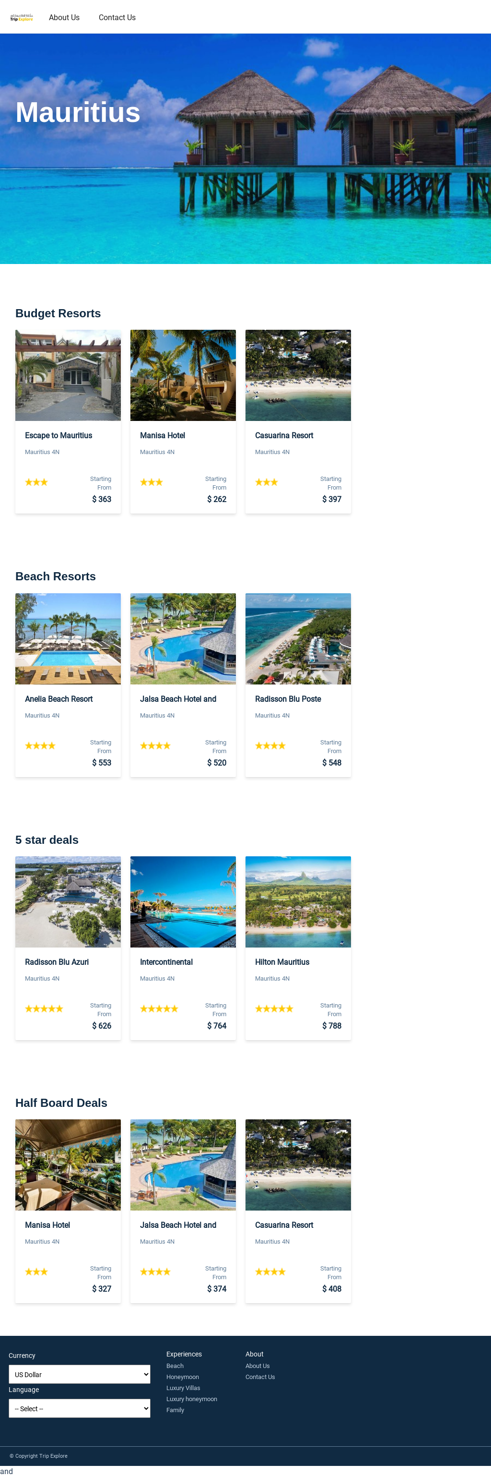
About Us (64, 17)
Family (175, 1409)
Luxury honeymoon (191, 1398)
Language (24, 1389)
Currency (22, 1355)
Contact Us (117, 17)
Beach (175, 1365)
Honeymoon (182, 1376)
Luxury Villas (183, 1387)
